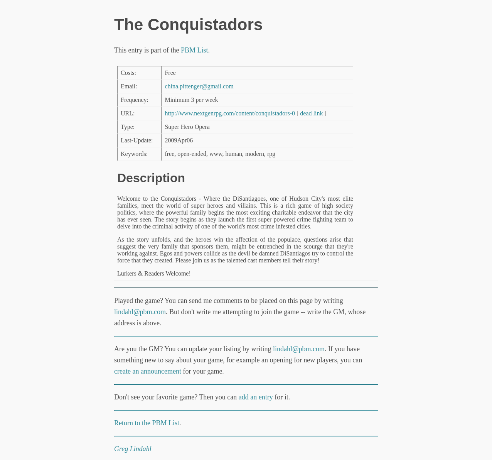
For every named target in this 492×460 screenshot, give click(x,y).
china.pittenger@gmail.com (199, 86)
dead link (311, 113)
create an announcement (147, 371)
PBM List (194, 50)
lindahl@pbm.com (140, 312)
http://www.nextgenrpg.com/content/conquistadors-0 (230, 113)
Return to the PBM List (146, 423)
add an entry (256, 397)
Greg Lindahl (133, 449)
